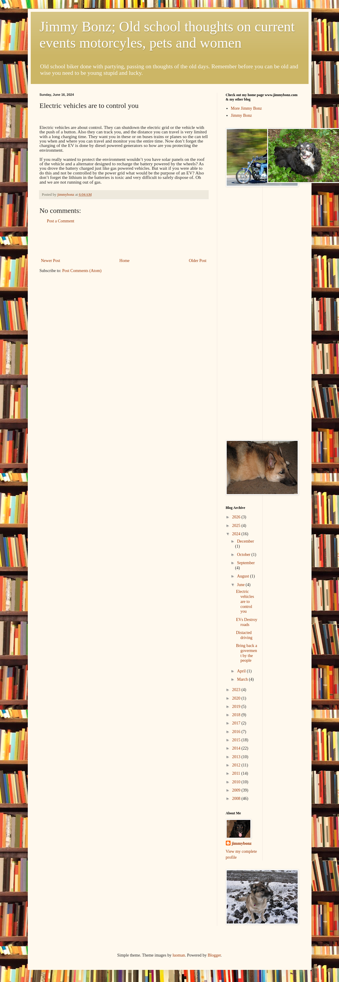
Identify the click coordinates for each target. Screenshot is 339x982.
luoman (179, 955)
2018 (236, 715)
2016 (236, 731)
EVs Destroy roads (246, 622)
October (244, 554)
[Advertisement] (124, 241)
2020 (236, 698)
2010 (236, 782)
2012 (236, 765)
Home (124, 260)
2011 (236, 773)
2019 (236, 706)
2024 (236, 534)
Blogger (214, 955)
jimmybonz (242, 843)
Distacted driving (244, 635)
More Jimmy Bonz (246, 108)
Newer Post (50, 260)
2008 (236, 798)
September (246, 563)
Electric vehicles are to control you (245, 601)
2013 (236, 757)
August (243, 576)
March (243, 679)
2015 (236, 740)
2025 (236, 525)
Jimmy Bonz (241, 115)
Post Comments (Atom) (82, 270)
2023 (236, 689)
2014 (236, 748)
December (245, 541)
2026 (236, 517)
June (241, 585)
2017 (236, 723)
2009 (236, 790)
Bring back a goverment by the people (246, 653)
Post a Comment (60, 221)
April (242, 671)
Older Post (198, 260)
